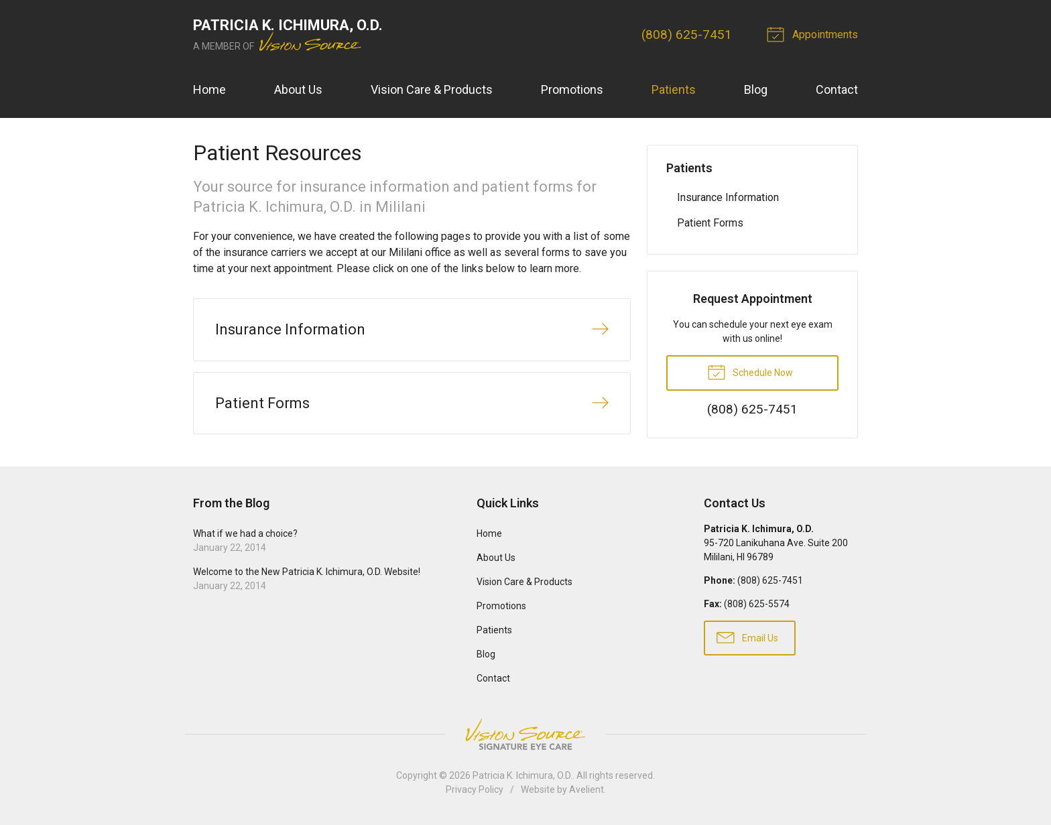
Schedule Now (750, 371)
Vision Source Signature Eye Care (525, 734)
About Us (298, 89)
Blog (755, 89)
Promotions (572, 89)
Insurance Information (728, 197)
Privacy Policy (474, 789)
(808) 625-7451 (686, 34)
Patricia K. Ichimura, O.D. (522, 775)
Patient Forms (710, 222)
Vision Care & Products (432, 89)
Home (209, 89)
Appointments (814, 33)
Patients (674, 89)
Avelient (586, 789)
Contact (837, 89)
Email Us (747, 636)
